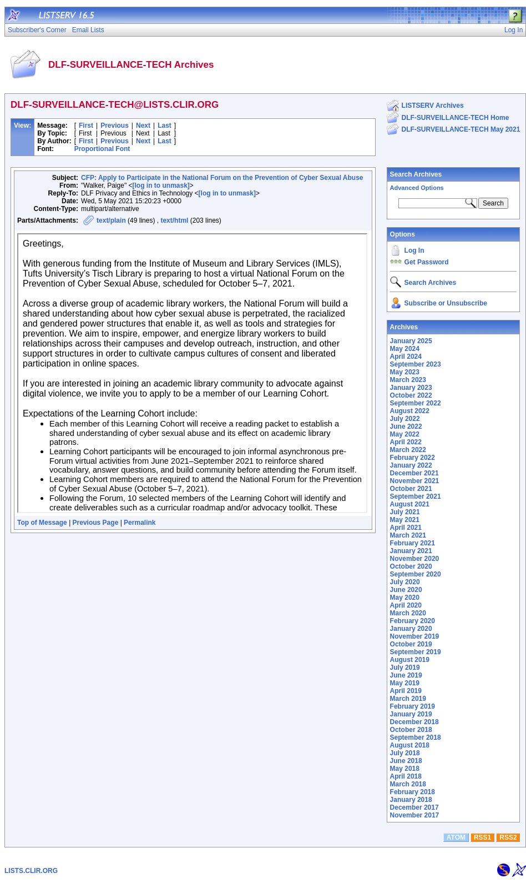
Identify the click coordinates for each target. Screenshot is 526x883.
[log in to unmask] (160, 185)
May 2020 (404, 597)
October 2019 (411, 644)
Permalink (139, 522)
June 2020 (406, 590)
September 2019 (415, 652)
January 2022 (411, 465)
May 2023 (404, 372)
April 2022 (406, 442)
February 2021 (412, 543)
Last (164, 125)
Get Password (426, 262)
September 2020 (415, 574)
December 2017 (414, 807)
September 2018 (415, 737)
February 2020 (412, 621)
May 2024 (404, 349)
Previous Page (96, 522)
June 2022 (406, 426)
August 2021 (409, 504)
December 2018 (414, 722)
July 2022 (405, 419)
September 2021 (415, 496)
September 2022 (415, 403)
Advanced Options (417, 187)
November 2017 (414, 815)
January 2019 (411, 714)
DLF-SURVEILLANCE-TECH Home (455, 118)
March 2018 (408, 784)
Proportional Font (102, 149)
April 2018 (406, 776)
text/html (174, 220)
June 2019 (406, 675)
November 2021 (414, 481)
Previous (114, 125)
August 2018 (409, 745)
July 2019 (405, 667)
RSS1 (482, 837)
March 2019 (408, 699)
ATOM (456, 837)
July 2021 (405, 512)
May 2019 (404, 683)
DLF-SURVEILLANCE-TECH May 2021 (461, 129)
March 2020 (408, 613)
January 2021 (411, 551)
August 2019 (409, 660)
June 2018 (406, 761)
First (86, 125)
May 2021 (404, 520)
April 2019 (406, 691)
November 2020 (414, 559)
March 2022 (408, 450)
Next (143, 125)
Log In (414, 250)
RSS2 (508, 837)
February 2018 (412, 792)
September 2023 (415, 364)
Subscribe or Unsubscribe (445, 303)
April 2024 (406, 356)
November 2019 (414, 636)
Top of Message (42, 522)
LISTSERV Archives (433, 105)
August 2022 (409, 411)
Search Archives (416, 174)
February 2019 (412, 706)
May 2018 (404, 768)
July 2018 (405, 753)
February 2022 (412, 457)
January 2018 (411, 800)
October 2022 (411, 395)
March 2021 (408, 535)
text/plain (111, 220)
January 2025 (411, 341)
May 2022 (404, 434)
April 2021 (406, 527)
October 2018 (411, 730)
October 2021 (411, 489)
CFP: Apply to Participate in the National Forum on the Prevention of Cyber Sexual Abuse (222, 178)
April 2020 (406, 605)
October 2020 (411, 566)
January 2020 (411, 629)
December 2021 (414, 473)
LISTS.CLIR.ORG (31, 871)
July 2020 (405, 582)
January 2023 (411, 388)
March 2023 (408, 380)
